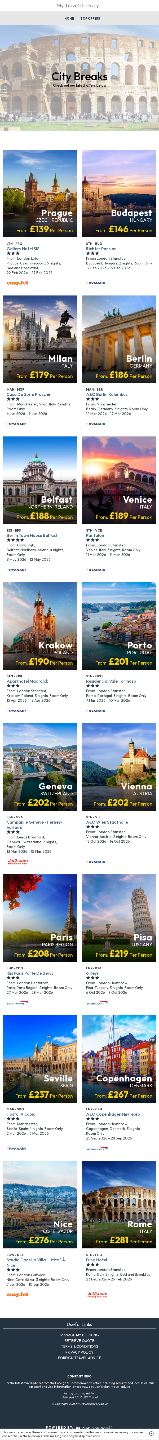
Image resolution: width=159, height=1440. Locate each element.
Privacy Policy (79, 1352)
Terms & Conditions (79, 1346)
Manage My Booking (79, 1335)
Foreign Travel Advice (79, 1357)
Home (69, 18)
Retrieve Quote (79, 1340)
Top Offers (90, 18)
